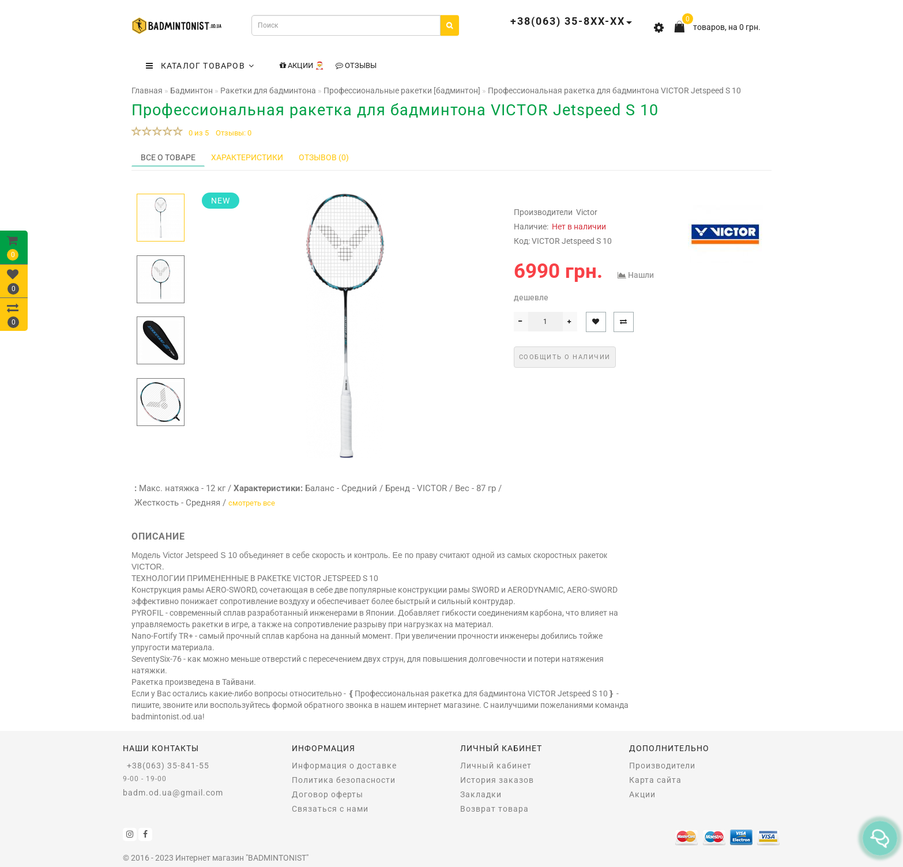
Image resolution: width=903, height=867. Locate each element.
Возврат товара (494, 808)
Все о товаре (168, 157)
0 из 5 (197, 133)
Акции (642, 794)
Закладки (481, 794)
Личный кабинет (496, 765)
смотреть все (251, 503)
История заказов (497, 780)
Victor (586, 212)
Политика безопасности (344, 780)
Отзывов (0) (324, 157)
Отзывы (356, 65)
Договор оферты (327, 794)
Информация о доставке (344, 765)
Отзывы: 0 (233, 133)
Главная (147, 90)
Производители (662, 765)
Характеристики (247, 157)
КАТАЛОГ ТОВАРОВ (200, 65)
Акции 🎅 (302, 65)
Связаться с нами (330, 808)
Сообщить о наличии (565, 357)
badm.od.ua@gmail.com (173, 792)
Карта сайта (655, 780)
